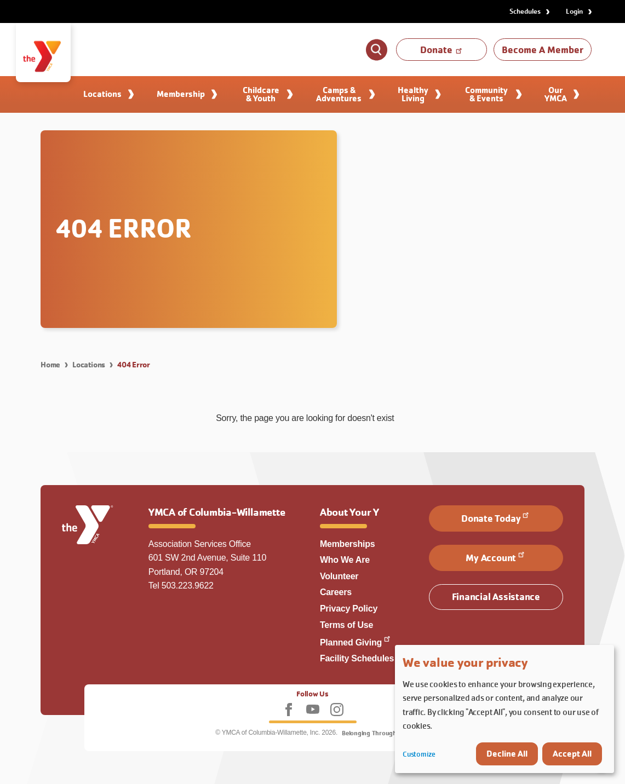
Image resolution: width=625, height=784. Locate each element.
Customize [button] (419, 754)
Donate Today (495, 517)
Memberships (347, 544)
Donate (441, 49)
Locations (88, 365)
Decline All (506, 753)
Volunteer (339, 576)
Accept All (572, 753)
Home (50, 365)
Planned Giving (356, 642)
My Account (496, 557)
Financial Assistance (496, 596)
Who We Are (345, 559)
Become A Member (542, 49)
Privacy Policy (348, 608)
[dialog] (504, 709)
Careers (336, 592)
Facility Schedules (357, 658)
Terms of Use (346, 625)
